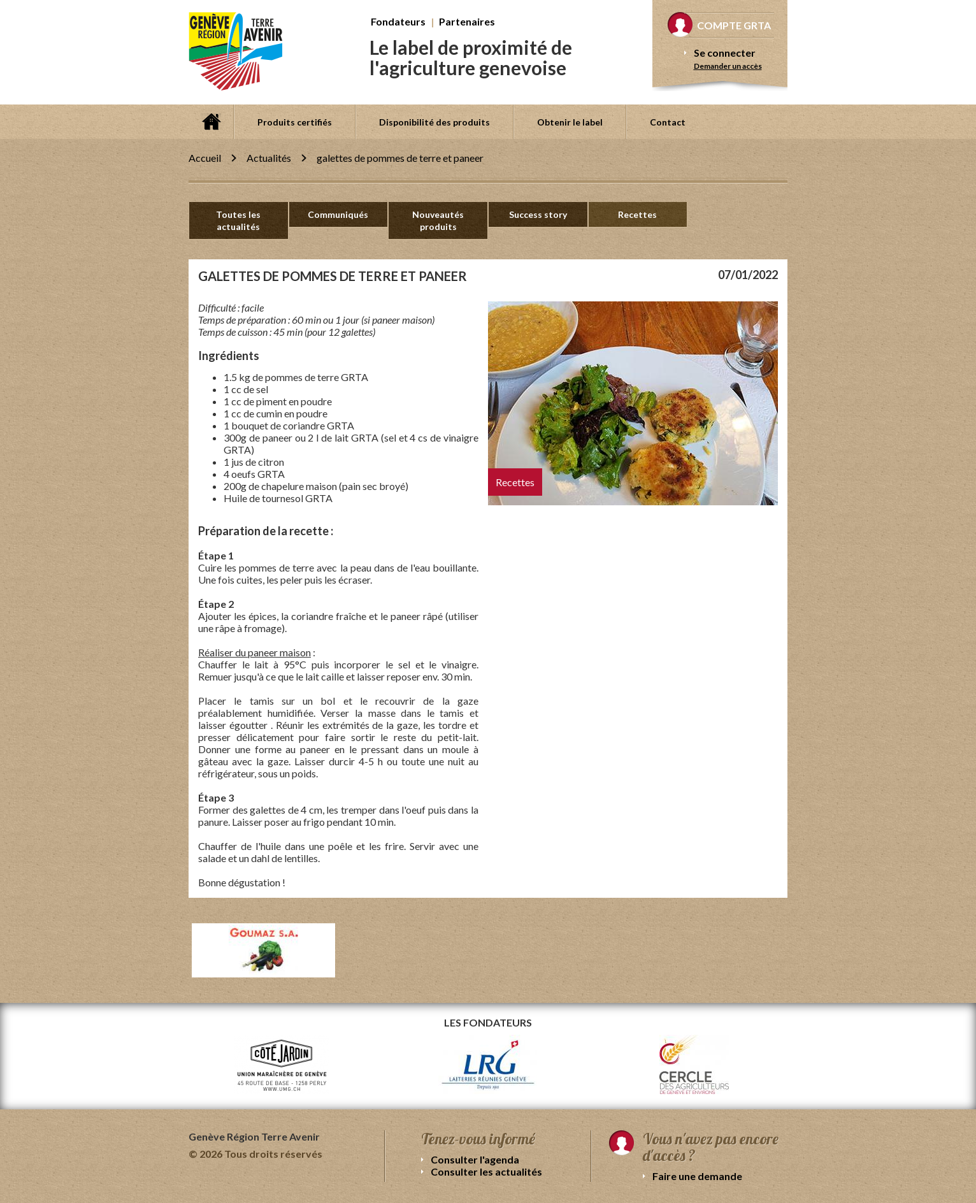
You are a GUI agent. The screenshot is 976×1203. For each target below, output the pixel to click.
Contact (667, 122)
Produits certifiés (294, 122)
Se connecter (725, 53)
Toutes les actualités (238, 220)
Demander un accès (728, 66)
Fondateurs (398, 21)
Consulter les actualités (486, 1171)
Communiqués (338, 214)
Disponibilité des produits (434, 122)
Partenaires (467, 21)
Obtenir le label (570, 122)
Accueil (211, 121)
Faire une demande (697, 1176)
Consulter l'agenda (475, 1159)
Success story (538, 214)
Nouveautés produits (438, 220)
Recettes (637, 214)
